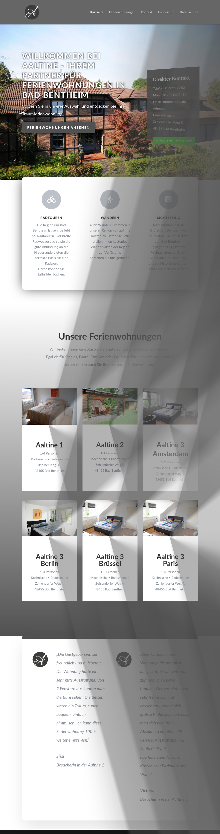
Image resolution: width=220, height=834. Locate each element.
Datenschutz (189, 12)
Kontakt (147, 12)
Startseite (96, 12)
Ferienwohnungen (122, 12)
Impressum (166, 12)
